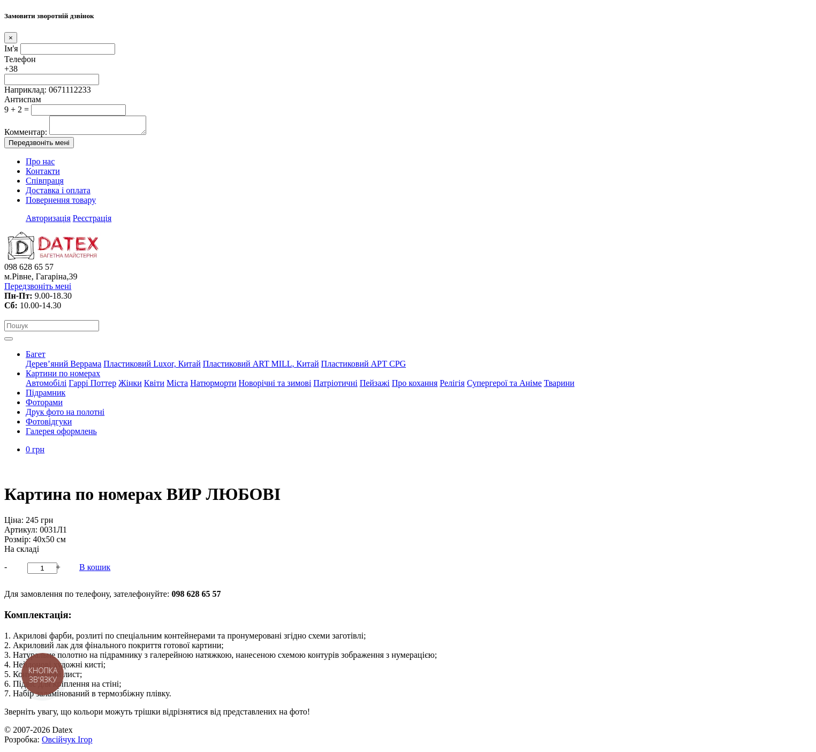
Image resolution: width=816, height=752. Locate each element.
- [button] (5, 570)
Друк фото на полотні (65, 415)
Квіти (154, 386)
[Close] (10, 37)
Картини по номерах (63, 376)
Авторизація (48, 221)
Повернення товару (61, 203)
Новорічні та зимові (275, 386)
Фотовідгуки (49, 424)
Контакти (43, 174)
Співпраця (45, 183)
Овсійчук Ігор (67, 742)
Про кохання (415, 386)
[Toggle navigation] (8, 342)
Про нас (40, 164)
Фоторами (44, 405)
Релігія (452, 386)
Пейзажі (375, 386)
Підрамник (45, 395)
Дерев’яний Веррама (63, 366)
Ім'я (11, 48)
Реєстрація (92, 221)
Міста (177, 386)
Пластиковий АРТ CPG (363, 366)
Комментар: (25, 135)
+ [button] (58, 570)
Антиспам (22, 99)
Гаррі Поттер (92, 386)
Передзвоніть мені (39, 146)
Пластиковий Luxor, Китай (151, 366)
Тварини (559, 386)
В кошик (94, 570)
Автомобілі (46, 386)
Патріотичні (335, 386)
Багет (36, 357)
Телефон (19, 59)
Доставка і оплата (58, 193)
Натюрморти (213, 386)
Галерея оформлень (61, 434)
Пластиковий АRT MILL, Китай (261, 366)
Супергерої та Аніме (504, 386)
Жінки (130, 386)
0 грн (35, 452)
